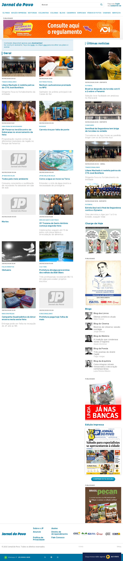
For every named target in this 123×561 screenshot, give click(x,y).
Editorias (32, 13)
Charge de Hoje (94, 223)
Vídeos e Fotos (94, 13)
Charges (107, 13)
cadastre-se (115, 6)
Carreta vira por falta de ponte (54, 130)
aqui (45, 45)
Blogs (62, 13)
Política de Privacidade (39, 539)
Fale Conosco (58, 538)
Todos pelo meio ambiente (15, 179)
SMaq (119, 547)
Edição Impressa (18, 13)
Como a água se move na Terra (54, 179)
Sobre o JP (38, 528)
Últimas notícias (98, 43)
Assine (54, 528)
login (117, 4)
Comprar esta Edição (103, 479)
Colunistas (43, 13)
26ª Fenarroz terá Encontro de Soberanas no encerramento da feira (17, 132)
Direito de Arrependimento (59, 533)
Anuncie (37, 532)
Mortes (5, 222)
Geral (7, 53)
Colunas (54, 13)
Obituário (6, 270)
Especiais (81, 13)
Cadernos (71, 13)
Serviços (116, 13)
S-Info (81, 547)
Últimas (6, 13)
